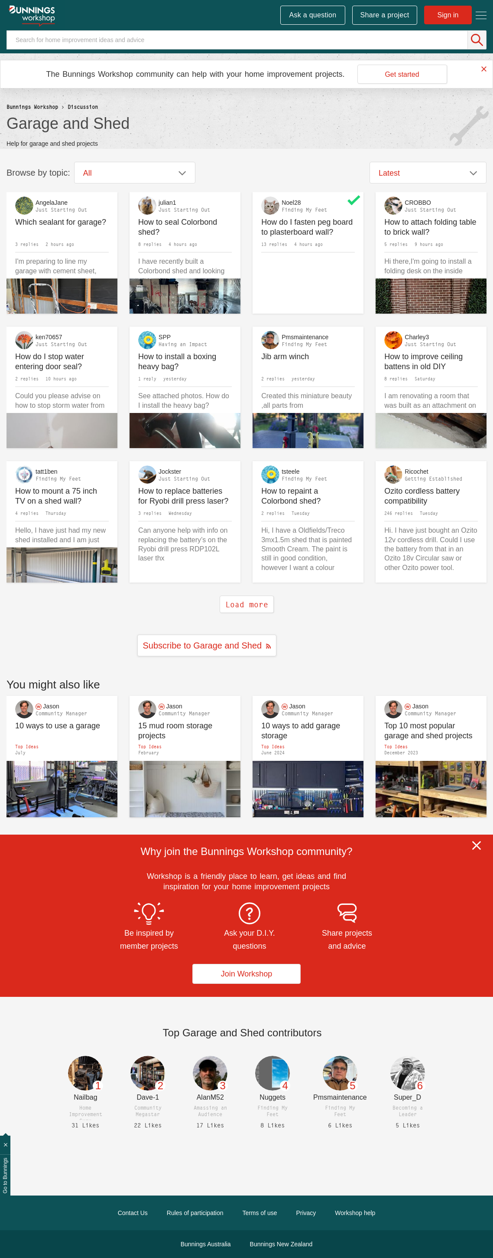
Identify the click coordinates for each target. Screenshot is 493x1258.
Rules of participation (195, 1212)
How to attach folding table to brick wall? (430, 227)
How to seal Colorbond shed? (177, 227)
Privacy (306, 1212)
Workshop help (355, 1212)
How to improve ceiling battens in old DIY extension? (423, 361)
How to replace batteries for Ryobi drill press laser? (183, 496)
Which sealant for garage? (60, 222)
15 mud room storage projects (175, 730)
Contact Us (133, 1212)
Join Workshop (246, 974)
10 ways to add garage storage (300, 730)
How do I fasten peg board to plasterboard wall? (307, 227)
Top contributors (242, 1033)
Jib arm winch (285, 356)
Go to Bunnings (5, 1176)
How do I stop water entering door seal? (49, 361)
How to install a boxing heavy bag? (177, 361)
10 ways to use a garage (57, 725)
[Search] (246, 39)
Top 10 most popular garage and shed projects (428, 730)
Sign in (448, 15)
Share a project (384, 15)
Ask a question (312, 15)
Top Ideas (27, 746)
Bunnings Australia (206, 1244)
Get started (402, 74)
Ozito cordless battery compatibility (422, 496)
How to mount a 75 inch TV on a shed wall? (56, 496)
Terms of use (259, 1212)
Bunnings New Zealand (281, 1244)
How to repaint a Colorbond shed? (291, 496)
